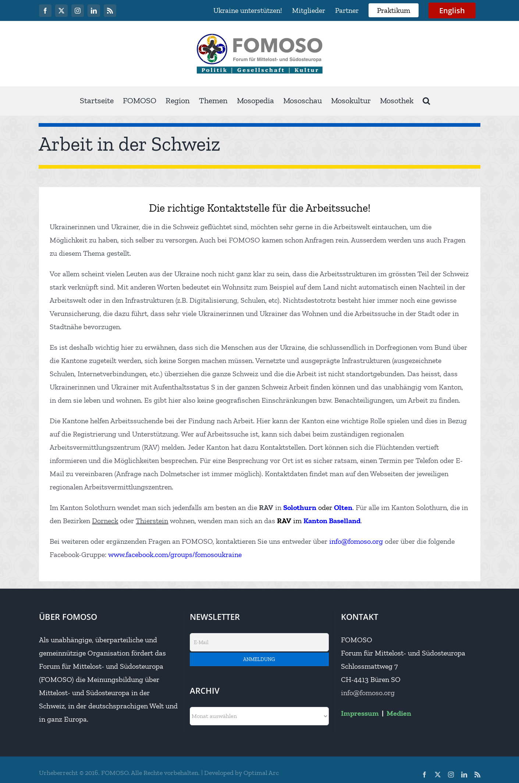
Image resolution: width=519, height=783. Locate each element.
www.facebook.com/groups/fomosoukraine (175, 554)
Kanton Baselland (331, 520)
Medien (399, 713)
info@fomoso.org (368, 692)
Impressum (360, 713)
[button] (426, 100)
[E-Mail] (259, 642)
